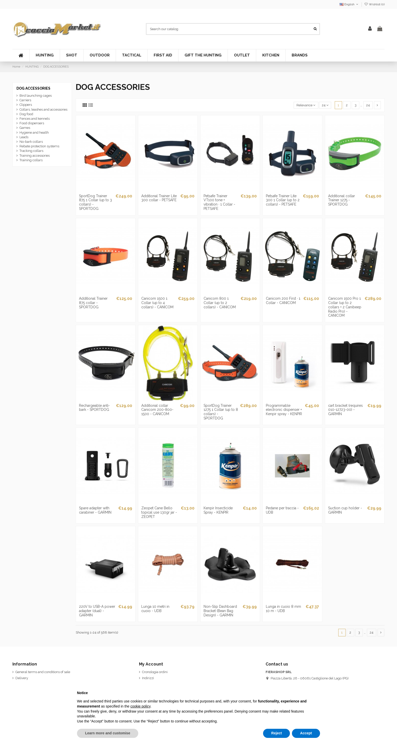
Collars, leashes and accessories (43, 109)
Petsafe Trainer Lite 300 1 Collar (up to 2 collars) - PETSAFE (283, 200)
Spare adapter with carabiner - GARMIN (95, 510)
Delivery (21, 678)
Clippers (25, 105)
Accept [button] (306, 733)
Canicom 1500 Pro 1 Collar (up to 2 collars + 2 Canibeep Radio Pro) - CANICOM (344, 306)
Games (24, 128)
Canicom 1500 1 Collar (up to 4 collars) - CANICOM (157, 302)
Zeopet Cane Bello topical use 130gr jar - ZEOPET (159, 512)
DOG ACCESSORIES (33, 88)
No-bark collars (31, 142)
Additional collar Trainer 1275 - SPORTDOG (341, 200)
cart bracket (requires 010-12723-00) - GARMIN (345, 409)
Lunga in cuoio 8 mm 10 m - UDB (283, 608)
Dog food (26, 114)
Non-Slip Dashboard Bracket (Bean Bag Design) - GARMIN (220, 610)
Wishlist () (374, 4)
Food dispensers (31, 123)
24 (325, 105)
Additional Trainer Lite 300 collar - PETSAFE (159, 198)
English (349, 4)
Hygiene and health (34, 132)
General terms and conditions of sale (42, 672)
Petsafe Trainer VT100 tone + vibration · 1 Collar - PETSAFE (219, 202)
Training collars (31, 160)
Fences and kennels (34, 118)
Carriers (25, 100)
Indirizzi (148, 678)
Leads (23, 137)
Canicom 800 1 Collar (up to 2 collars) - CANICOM (220, 302)
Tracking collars (31, 151)
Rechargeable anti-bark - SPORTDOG (94, 407)
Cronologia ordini (155, 672)
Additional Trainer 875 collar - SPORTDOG (93, 302)
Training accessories (34, 155)
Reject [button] (276, 733)
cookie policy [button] (140, 706)
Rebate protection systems (39, 146)
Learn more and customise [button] (107, 733)
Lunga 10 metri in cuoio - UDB (155, 608)
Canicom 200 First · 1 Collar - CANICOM (283, 300)
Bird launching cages (35, 95)
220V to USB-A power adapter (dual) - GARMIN (97, 610)
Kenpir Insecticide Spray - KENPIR (218, 510)
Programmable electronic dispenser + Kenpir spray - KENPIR (284, 409)
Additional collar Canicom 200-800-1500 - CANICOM (157, 409)
